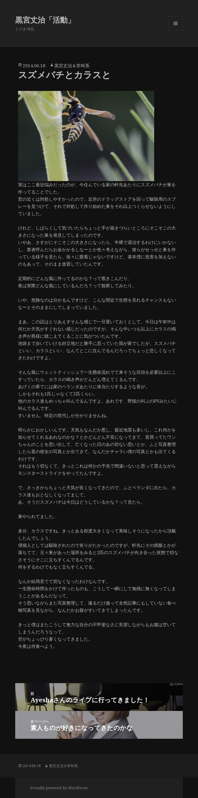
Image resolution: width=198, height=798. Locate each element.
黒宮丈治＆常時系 (71, 66)
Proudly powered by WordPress (59, 787)
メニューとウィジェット (175, 30)
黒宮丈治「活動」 (45, 20)
